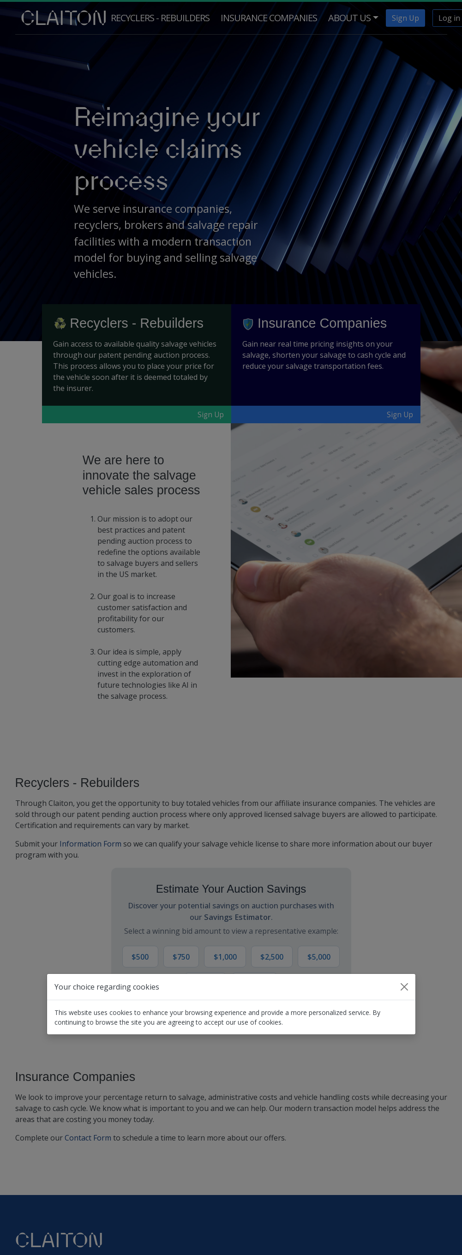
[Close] (404, 986)
